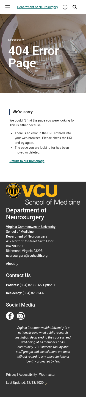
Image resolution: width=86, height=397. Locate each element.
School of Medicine (19, 231)
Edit (46, 382)
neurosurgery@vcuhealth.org (26, 255)
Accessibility (28, 374)
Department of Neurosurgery (37, 7)
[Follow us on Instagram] (21, 316)
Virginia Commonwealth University (30, 227)
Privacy (11, 374)
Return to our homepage (26, 161)
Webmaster (47, 374)
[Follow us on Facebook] (10, 316)
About (10, 263)
